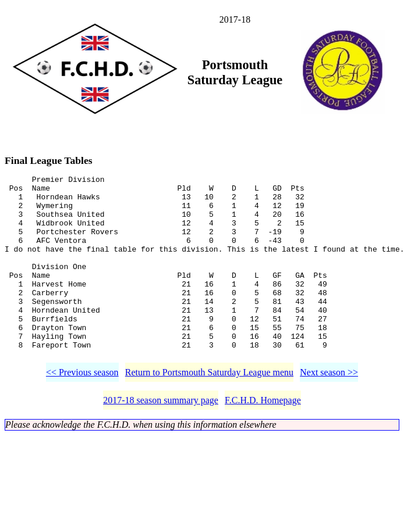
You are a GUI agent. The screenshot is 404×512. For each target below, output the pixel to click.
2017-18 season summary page (160, 438)
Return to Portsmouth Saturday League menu (209, 411)
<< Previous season (82, 411)
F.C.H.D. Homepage (263, 438)
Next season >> (329, 411)
